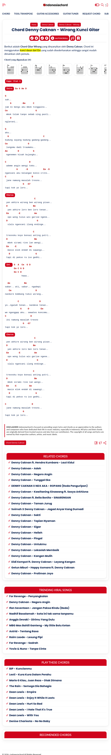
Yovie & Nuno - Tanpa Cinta (27, 645)
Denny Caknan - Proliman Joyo (32, 569)
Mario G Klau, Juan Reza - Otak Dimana (35, 676)
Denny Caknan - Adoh (26, 464)
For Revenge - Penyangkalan (28, 592)
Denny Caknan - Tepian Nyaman (33, 517)
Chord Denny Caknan (16, 442)
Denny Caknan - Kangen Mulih (31, 552)
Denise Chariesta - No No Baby (29, 717)
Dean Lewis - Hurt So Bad (25, 700)
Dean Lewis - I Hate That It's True (30, 705)
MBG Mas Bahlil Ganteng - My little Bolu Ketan (39, 621)
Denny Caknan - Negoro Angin (31, 470)
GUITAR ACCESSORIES (50, 13)
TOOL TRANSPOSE (24, 13)
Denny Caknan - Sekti (26, 511)
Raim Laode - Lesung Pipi (26, 633)
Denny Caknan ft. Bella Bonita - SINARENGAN (41, 493)
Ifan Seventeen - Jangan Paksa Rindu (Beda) (39, 604)
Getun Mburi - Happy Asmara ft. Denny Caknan (43, 564)
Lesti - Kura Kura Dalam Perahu (30, 670)
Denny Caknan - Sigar (26, 523)
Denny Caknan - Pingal (26, 534)
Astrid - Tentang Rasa (24, 627)
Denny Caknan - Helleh (26, 528)
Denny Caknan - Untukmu (29, 540)
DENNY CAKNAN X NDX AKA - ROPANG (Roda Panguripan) (49, 482)
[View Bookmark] (107, 5)
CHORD (6, 13)
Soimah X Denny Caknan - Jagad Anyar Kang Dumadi (47, 505)
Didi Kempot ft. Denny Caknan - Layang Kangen (43, 558)
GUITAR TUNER (74, 13)
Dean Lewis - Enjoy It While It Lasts (32, 694)
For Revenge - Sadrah (23, 639)
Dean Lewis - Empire (22, 688)
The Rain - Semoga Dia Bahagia (30, 682)
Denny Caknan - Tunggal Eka (30, 476)
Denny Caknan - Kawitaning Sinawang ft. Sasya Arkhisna (49, 488)
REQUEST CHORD (96, 13)
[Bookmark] (78, 37)
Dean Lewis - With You (24, 711)
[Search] (102, 4)
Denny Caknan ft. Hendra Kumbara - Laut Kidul (42, 459)
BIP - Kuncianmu (20, 665)
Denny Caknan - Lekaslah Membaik (35, 546)
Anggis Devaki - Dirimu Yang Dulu (32, 616)
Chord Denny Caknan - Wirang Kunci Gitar (55, 29)
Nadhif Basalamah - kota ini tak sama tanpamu (41, 610)
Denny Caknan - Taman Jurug (31, 499)
